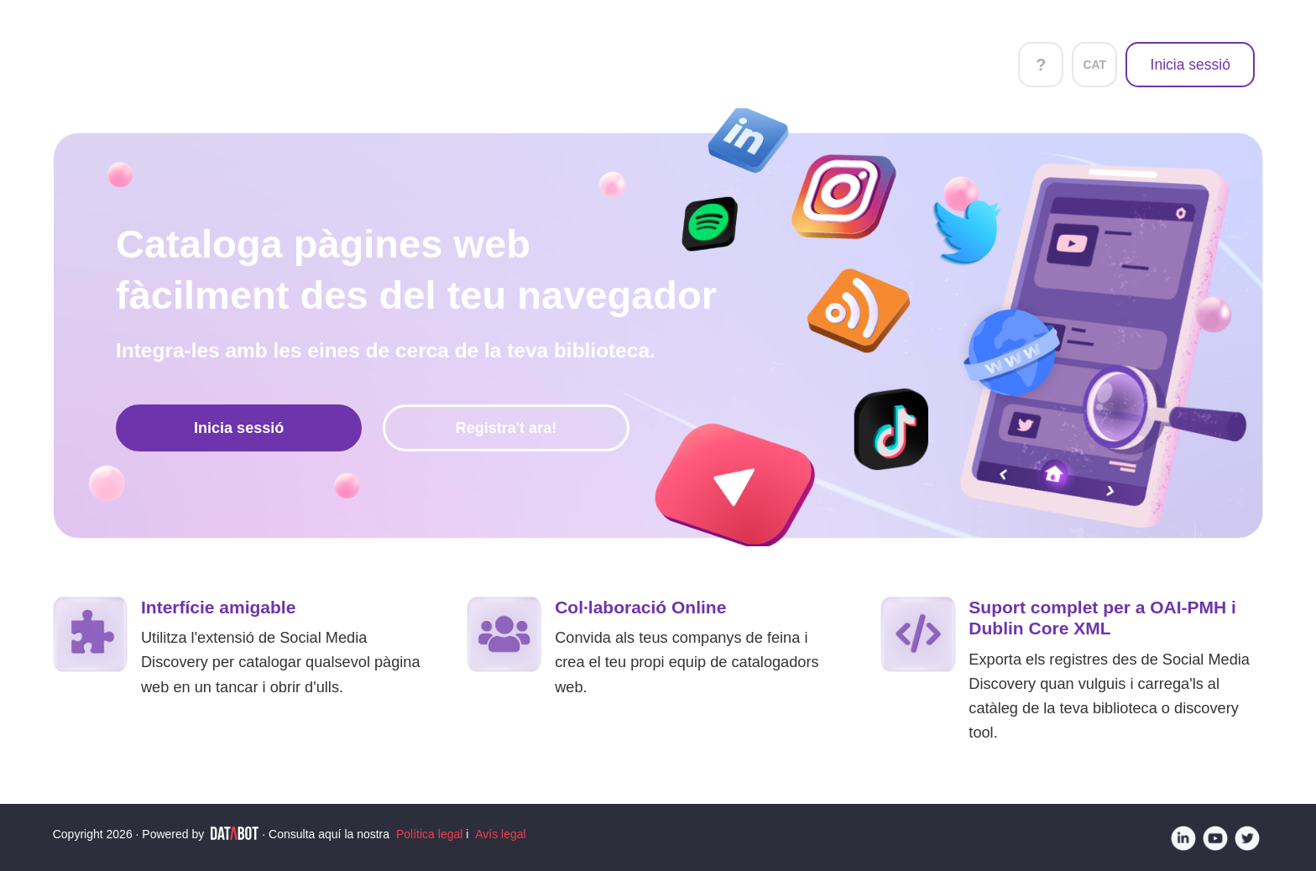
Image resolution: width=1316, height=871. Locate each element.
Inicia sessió (1190, 64)
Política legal (429, 834)
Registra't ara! (506, 428)
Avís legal (500, 834)
